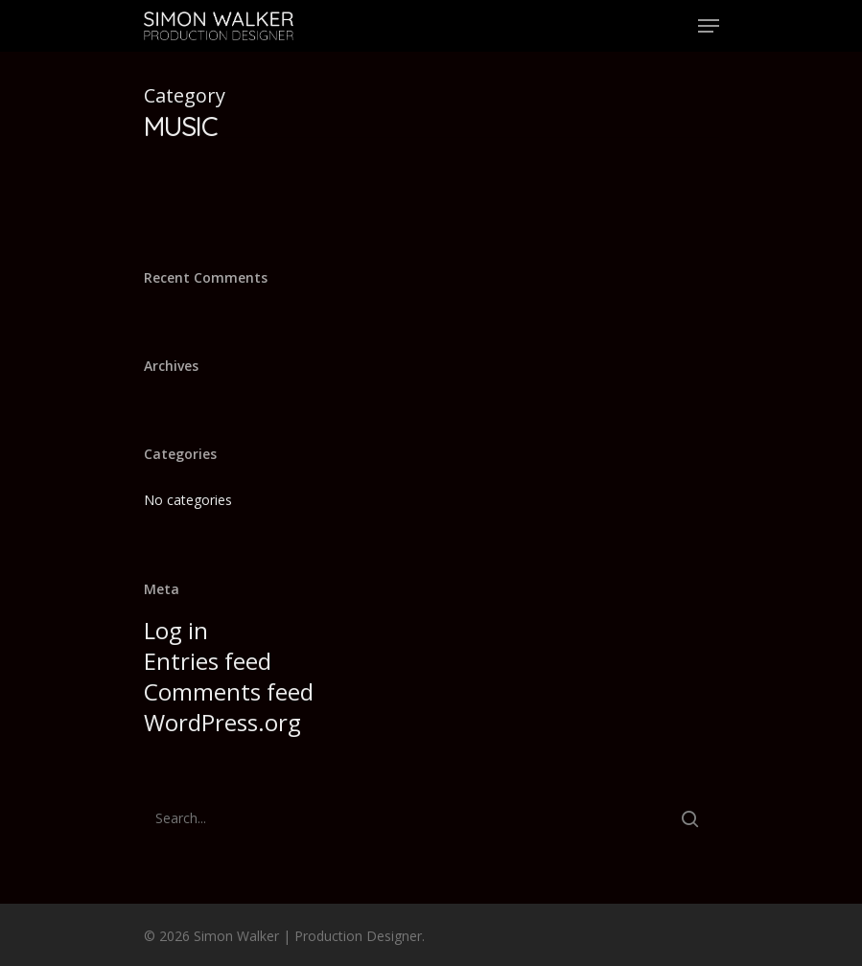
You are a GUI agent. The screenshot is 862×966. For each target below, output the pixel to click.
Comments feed (229, 691)
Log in (176, 630)
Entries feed (207, 661)
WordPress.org (222, 722)
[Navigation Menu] (708, 25)
